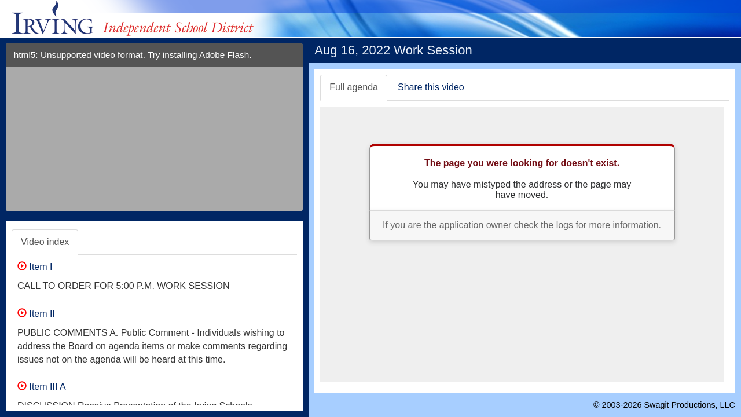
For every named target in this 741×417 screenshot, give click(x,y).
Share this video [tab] (431, 87)
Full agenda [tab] (353, 87)
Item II (36, 314)
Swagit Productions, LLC (689, 404)
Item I (34, 267)
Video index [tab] (45, 242)
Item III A (41, 387)
